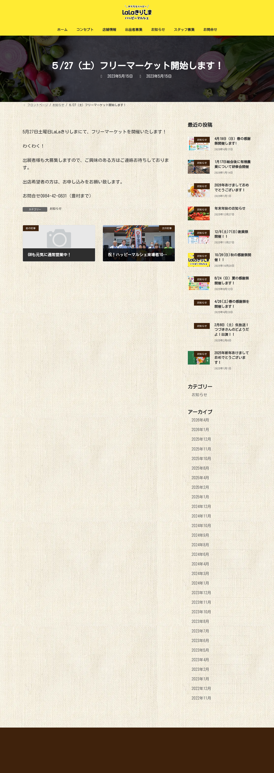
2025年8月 (200, 468)
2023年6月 (200, 641)
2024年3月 (200, 574)
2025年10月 (201, 459)
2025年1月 (200, 497)
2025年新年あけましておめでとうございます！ (231, 357)
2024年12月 (201, 506)
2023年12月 (201, 593)
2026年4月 (200, 420)
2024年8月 (200, 545)
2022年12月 (201, 689)
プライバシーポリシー (232, 732)
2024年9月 (200, 535)
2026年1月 (200, 430)
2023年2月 (200, 670)
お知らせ (56, 208)
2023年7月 (200, 631)
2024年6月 (200, 554)
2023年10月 (201, 612)
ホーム (204, 732)
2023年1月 (200, 679)
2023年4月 (200, 660)
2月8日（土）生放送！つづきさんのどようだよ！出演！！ (231, 329)
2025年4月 (200, 478)
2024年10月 (201, 526)
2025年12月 (201, 439)
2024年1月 (200, 583)
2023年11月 (201, 602)
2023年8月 (200, 621)
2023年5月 (200, 650)
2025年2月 (200, 487)
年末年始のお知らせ (229, 208)
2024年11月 (201, 516)
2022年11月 (201, 698)
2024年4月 (200, 564)
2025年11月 (201, 449)
